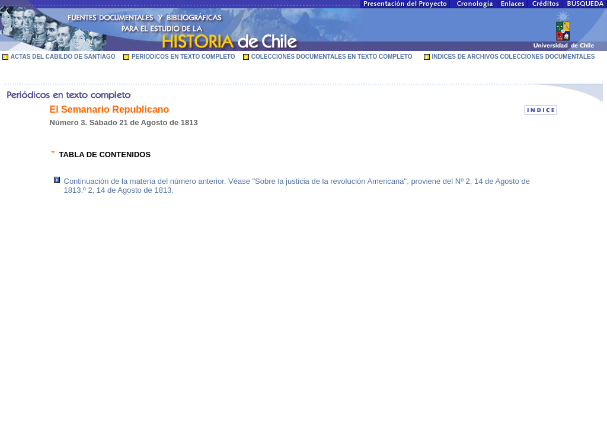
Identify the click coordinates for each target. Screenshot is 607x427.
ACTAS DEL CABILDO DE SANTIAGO (63, 56)
